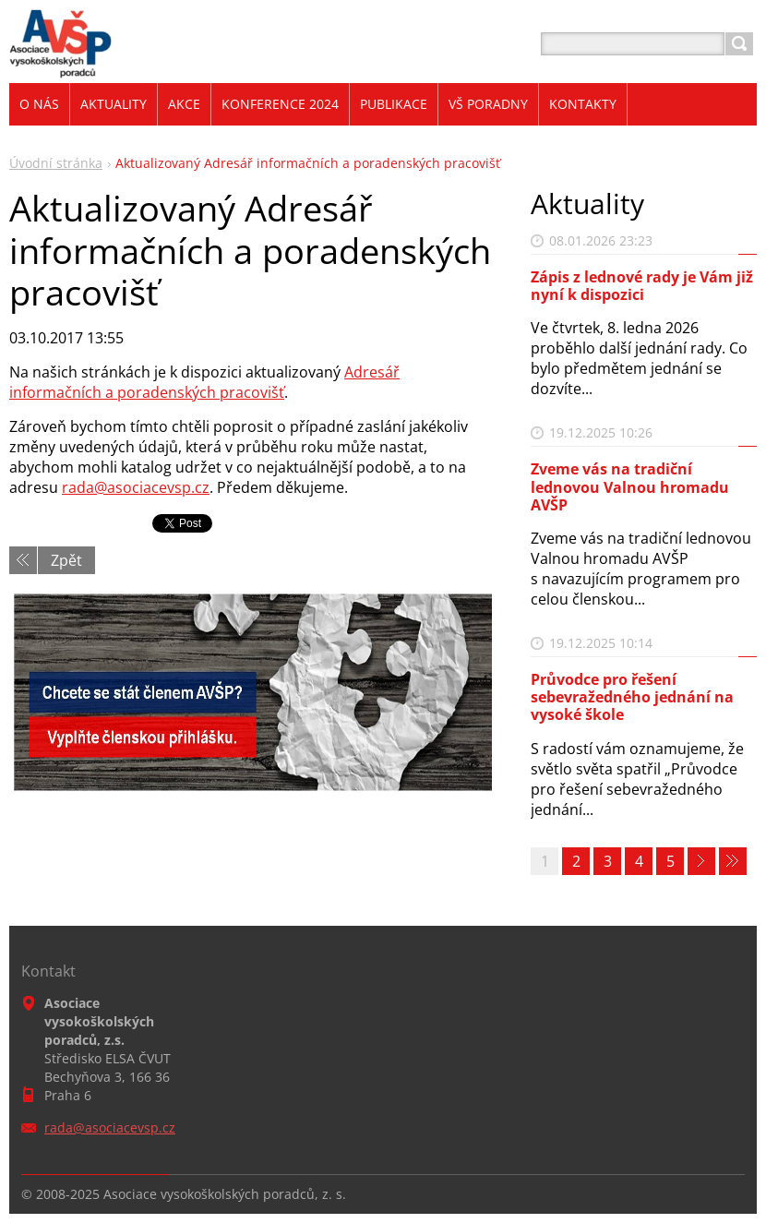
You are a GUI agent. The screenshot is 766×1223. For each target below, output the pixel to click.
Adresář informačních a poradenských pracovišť (204, 382)
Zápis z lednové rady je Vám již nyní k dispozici (642, 286)
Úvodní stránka (55, 163)
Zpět (66, 560)
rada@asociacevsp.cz (135, 487)
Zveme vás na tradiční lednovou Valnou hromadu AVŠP (630, 486)
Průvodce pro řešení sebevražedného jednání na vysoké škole (632, 697)
